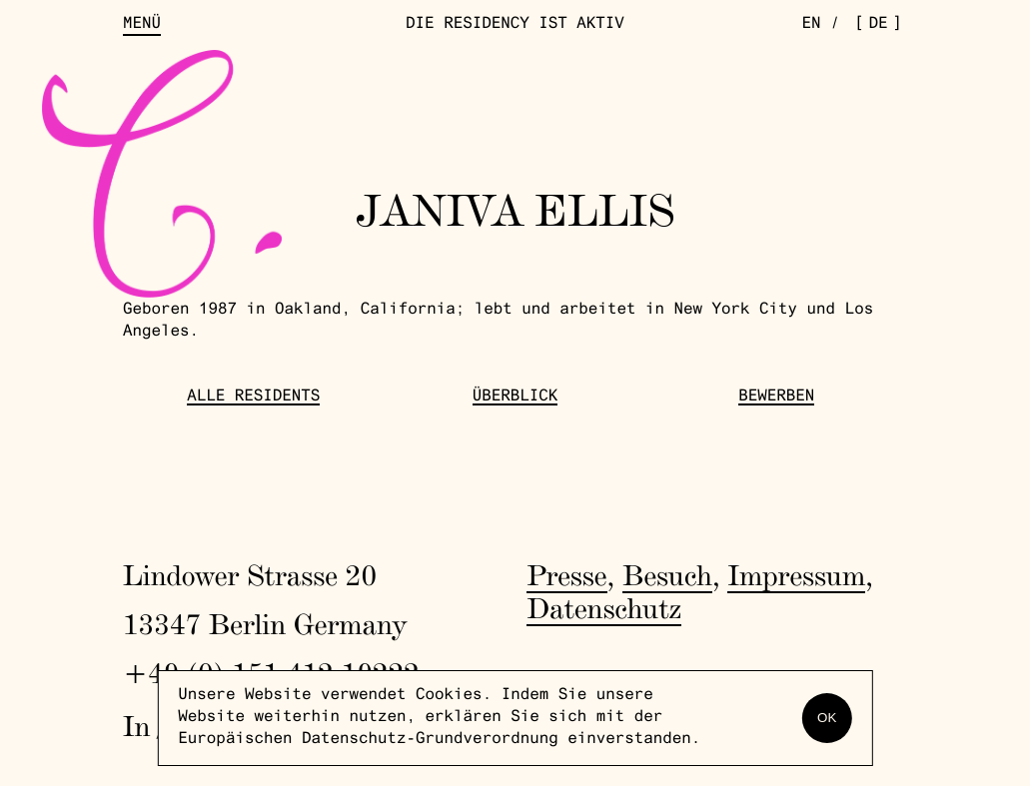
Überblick (515, 397)
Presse (566, 575)
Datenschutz (603, 608)
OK (826, 717)
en (810, 25)
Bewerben (776, 397)
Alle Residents (253, 397)
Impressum (796, 575)
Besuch (667, 575)
